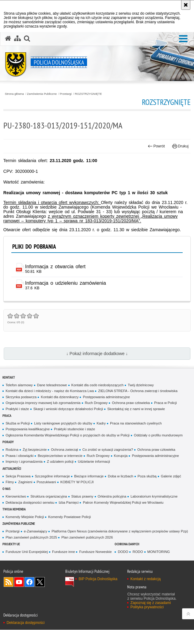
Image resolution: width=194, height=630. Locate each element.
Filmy (10, 482)
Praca (6, 415)
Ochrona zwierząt (64, 450)
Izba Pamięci (68, 502)
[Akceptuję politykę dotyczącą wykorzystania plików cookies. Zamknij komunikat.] (185, 5)
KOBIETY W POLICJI (77, 482)
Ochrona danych (127, 544)
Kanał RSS (8, 582)
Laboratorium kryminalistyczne (154, 496)
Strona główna (14, 93)
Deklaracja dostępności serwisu (30, 502)
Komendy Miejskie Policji (25, 517)
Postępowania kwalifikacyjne (28, 429)
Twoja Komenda (14, 509)
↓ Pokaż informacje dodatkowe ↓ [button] (97, 353)
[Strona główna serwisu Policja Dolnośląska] (8, 38)
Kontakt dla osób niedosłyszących (97, 385)
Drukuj (180, 146)
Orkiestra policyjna (112, 496)
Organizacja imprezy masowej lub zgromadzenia (43, 403)
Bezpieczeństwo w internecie (60, 456)
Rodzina (12, 450)
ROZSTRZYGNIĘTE (88, 93)
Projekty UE (11, 544)
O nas (6, 489)
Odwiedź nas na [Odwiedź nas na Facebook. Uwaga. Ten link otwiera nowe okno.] (29, 582)
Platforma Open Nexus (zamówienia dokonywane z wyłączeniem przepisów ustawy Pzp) (119, 531)
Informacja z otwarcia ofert (55, 266)
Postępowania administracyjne (106, 397)
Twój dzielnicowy (141, 385)
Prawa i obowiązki (19, 456)
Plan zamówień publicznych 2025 (31, 537)
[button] (27, 38)
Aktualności (11, 468)
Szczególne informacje (52, 476)
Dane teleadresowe (52, 385)
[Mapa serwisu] (17, 38)
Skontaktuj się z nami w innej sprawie (136, 409)
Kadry (101, 423)
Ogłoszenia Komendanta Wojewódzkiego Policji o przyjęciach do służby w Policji (68, 435)
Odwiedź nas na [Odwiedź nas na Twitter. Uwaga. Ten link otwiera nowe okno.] (40, 582)
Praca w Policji (165, 403)
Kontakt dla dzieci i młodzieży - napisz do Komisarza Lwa (50, 391)
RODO (137, 552)
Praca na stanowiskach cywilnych (136, 423)
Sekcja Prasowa (18, 476)
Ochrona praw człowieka (131, 403)
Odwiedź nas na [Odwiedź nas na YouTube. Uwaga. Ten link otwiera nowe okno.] (19, 582)
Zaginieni (25, 482)
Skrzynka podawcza (21, 397)
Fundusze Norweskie (95, 552)
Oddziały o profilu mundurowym (158, 435)
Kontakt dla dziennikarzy (59, 397)
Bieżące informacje (89, 476)
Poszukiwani (46, 482)
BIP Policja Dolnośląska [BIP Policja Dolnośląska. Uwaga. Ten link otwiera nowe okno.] (97, 579)
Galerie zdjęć (171, 476)
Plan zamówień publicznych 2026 (87, 537)
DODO (123, 552)
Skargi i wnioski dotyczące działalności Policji (68, 409)
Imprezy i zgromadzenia (24, 462)
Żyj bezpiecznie (35, 450)
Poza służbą (147, 476)
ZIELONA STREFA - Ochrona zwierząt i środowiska (137, 391)
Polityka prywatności (147, 607)
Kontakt (8, 377)
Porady (8, 442)
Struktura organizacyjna (48, 496)
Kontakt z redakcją (145, 579)
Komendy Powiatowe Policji (69, 517)
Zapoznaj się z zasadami (150, 603)
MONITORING (158, 552)
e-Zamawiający (35, 531)
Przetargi (66, 93)
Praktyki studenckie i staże (74, 429)
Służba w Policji (18, 423)
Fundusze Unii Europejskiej (27, 552)
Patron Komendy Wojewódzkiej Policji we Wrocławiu (123, 502)
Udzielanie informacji (94, 462)
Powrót (156, 146)
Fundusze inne (63, 552)
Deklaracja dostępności (25, 623)
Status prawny (82, 496)
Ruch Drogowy (96, 403)
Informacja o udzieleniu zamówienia (66, 283)
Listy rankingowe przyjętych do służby (63, 423)
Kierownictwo (16, 496)
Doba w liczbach (120, 476)
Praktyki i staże (17, 409)
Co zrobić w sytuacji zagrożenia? (107, 450)
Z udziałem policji (60, 462)
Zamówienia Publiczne (42, 93)
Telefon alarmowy (19, 385)
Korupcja (121, 456)
